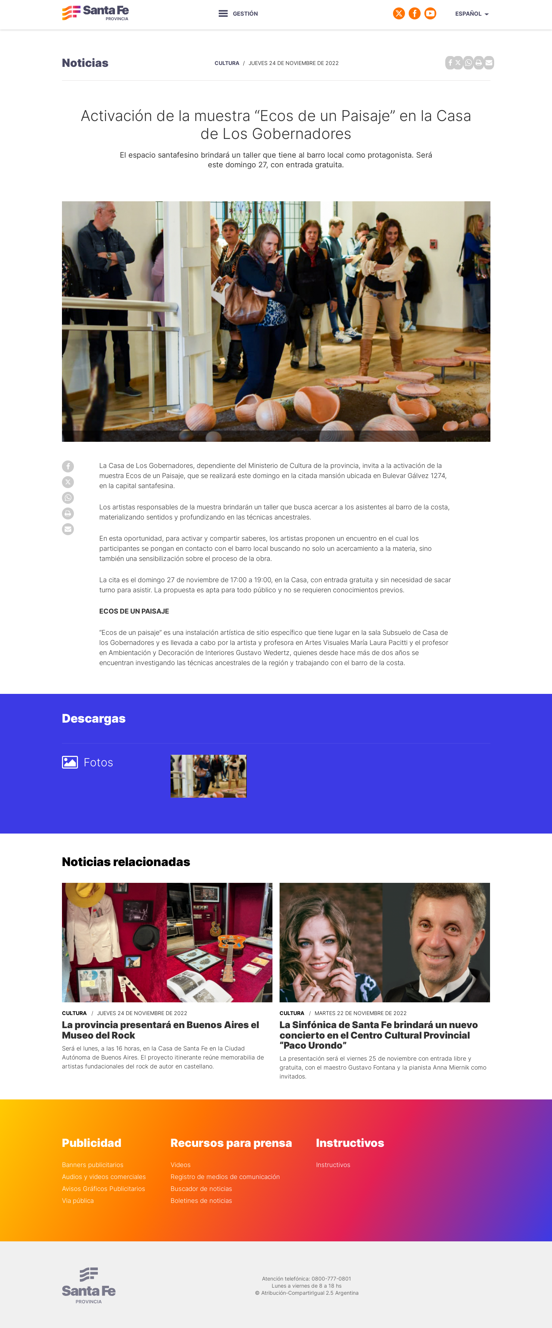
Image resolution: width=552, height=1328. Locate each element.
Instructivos (333, 1162)
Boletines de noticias (201, 1198)
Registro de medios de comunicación (225, 1174)
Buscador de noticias (201, 1186)
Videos (181, 1162)
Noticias (85, 62)
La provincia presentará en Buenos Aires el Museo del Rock (157, 1027)
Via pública (78, 1198)
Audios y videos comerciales (104, 1174)
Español (468, 13)
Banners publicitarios (93, 1162)
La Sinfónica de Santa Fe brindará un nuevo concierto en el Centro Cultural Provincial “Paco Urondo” (376, 1032)
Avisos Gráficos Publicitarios (103, 1186)
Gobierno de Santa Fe (95, 13)
